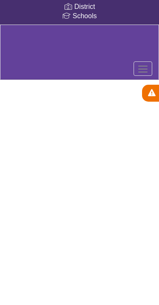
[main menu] (143, 68)
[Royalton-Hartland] (79, 46)
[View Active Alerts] (150, 93)
